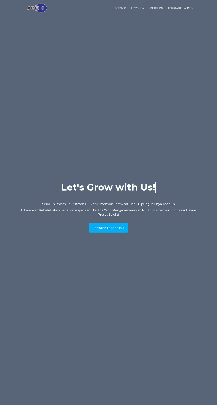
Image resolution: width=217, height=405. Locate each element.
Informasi (156, 7)
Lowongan (138, 7)
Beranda (120, 7)
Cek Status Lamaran (181, 7)
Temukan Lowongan (108, 228)
